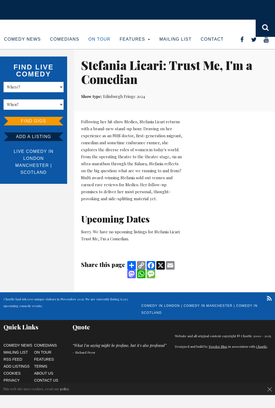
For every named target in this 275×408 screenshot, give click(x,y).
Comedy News (22, 39)
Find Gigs (33, 121)
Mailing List (175, 39)
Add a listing (33, 136)
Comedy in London (160, 306)
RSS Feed (12, 359)
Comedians (64, 39)
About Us (43, 373)
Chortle (261, 346)
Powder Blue (218, 346)
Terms (40, 366)
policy (64, 388)
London (33, 158)
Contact (212, 39)
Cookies (12, 373)
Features (135, 39)
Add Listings (16, 366)
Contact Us (46, 380)
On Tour (99, 39)
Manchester (32, 165)
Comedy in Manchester (208, 306)
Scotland (33, 172)
